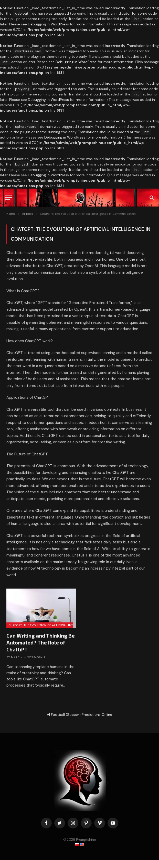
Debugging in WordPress (48, 24)
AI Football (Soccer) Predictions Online (79, 714)
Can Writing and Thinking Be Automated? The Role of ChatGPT (40, 642)
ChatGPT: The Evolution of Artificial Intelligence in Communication (63, 625)
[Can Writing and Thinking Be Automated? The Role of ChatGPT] (8, 197)
